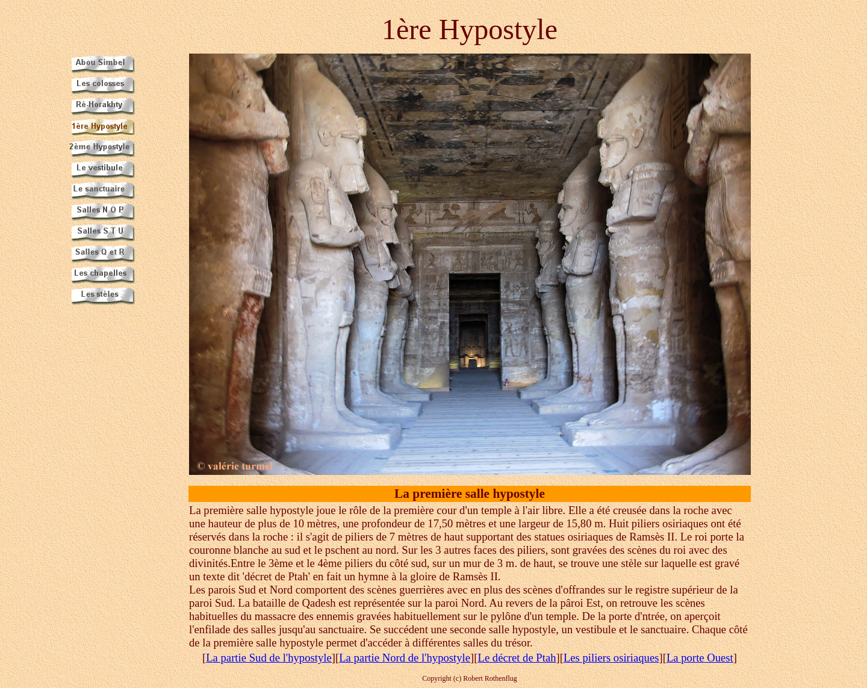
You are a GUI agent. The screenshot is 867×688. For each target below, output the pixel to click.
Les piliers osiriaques (611, 657)
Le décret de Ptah (516, 657)
